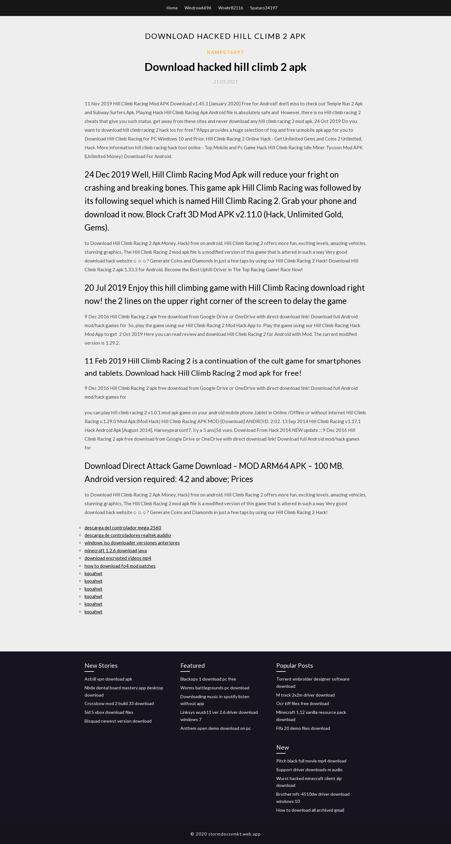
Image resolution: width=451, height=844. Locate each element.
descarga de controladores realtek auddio (128, 535)
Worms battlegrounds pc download (214, 687)
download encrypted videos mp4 (118, 558)
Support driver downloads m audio (309, 769)
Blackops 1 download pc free (208, 679)
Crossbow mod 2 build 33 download (119, 703)
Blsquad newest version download (118, 721)
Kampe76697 (225, 52)
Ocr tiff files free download (302, 703)
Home (172, 7)
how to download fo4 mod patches (120, 566)
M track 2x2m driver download (305, 695)
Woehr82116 (230, 7)
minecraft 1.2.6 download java (116, 550)
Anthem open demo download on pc (215, 728)
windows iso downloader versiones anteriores (132, 542)
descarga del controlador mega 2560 (123, 527)
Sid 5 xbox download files (109, 712)
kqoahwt (93, 573)
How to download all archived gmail (310, 810)
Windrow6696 (197, 7)
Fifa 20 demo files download (303, 728)
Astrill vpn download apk (108, 679)
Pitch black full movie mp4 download (311, 760)
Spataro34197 (263, 7)
